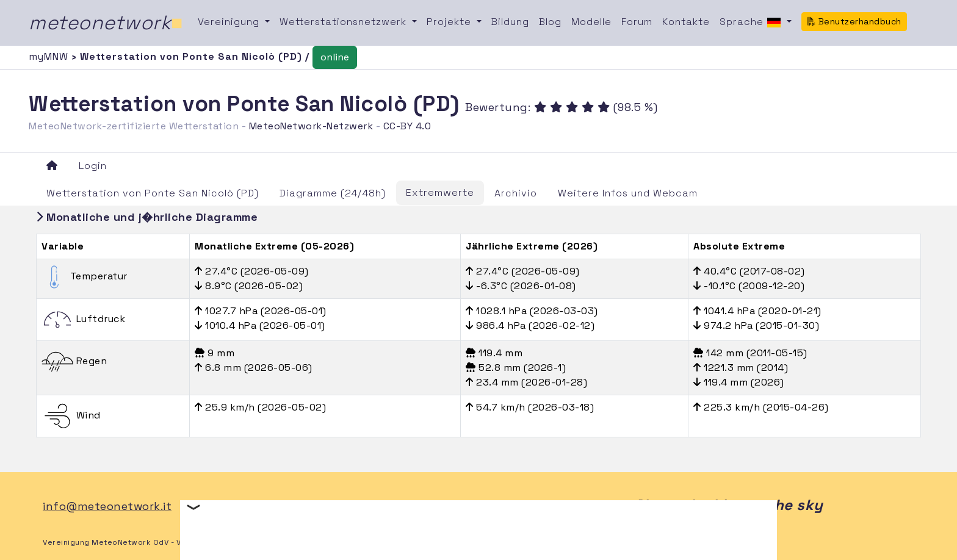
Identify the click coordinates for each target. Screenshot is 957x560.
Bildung (510, 21)
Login (93, 165)
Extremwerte (440, 192)
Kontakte (686, 21)
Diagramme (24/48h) (333, 193)
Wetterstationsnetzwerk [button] (345, 21)
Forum (636, 21)
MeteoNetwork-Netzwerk (311, 126)
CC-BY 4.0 (407, 126)
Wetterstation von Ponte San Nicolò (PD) (152, 193)
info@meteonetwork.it (107, 506)
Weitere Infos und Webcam (628, 193)
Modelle (591, 21)
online (334, 57)
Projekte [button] (450, 21)
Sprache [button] (752, 22)
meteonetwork (106, 22)
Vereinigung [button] (230, 21)
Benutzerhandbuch (854, 21)
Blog (550, 21)
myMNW (50, 56)
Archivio (515, 193)
